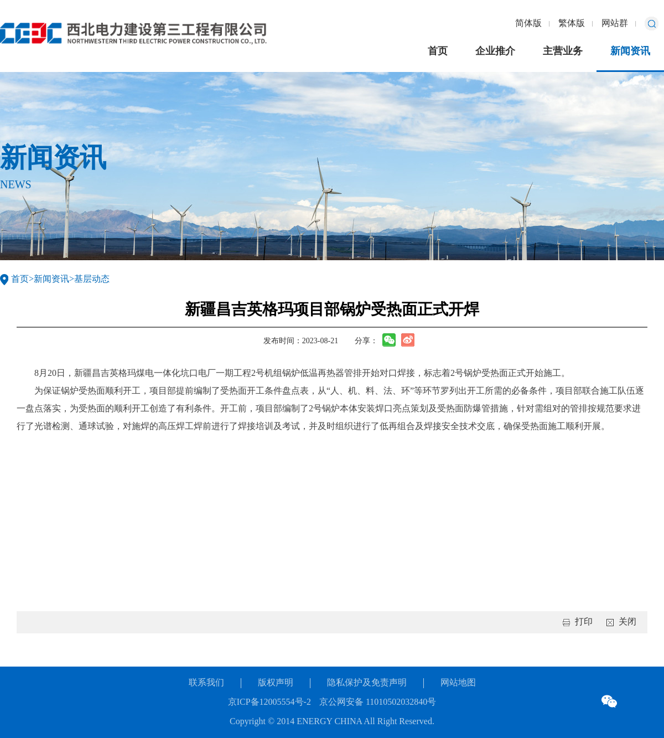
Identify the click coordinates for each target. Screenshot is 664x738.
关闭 (627, 622)
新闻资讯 (630, 51)
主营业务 (563, 51)
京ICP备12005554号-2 (269, 702)
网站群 (614, 23)
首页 (438, 51)
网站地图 (458, 683)
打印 (584, 622)
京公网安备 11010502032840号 (377, 702)
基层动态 (92, 279)
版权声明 (275, 683)
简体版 (528, 23)
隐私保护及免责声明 (367, 683)
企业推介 (495, 51)
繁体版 (571, 23)
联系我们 (206, 683)
